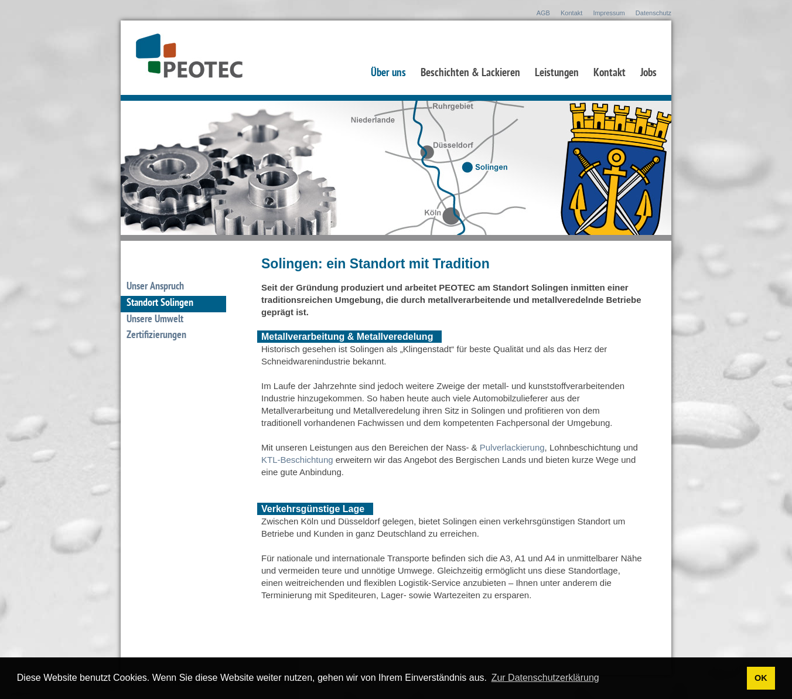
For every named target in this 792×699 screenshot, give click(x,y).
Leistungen (557, 74)
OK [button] (761, 678)
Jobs (648, 74)
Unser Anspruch (155, 287)
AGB (543, 12)
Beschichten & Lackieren (470, 74)
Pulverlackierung (512, 447)
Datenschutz (653, 12)
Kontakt (571, 12)
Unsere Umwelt (155, 320)
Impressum (608, 12)
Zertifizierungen (156, 336)
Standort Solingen (160, 303)
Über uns (388, 74)
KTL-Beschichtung (297, 460)
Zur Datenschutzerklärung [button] (545, 678)
